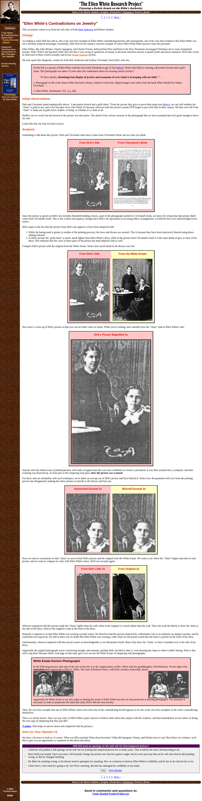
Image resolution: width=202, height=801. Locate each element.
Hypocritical (7, 37)
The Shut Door (8, 49)
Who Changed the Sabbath (8, 55)
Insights (104, 12)
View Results (115, 770)
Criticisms (10, 28)
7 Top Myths (7, 33)
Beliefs (95, 12)
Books (147, 12)
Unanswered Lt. (9, 52)
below (120, 67)
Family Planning (10, 40)
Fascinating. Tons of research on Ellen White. (10, 97)
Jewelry (6, 42)
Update (27, 726)
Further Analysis (80, 55)
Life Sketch (84, 12)
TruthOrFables (10, 791)
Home (75, 12)
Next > (117, 17)
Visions (138, 12)
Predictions (115, 12)
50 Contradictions (10, 35)
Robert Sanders (106, 29)
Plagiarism (6, 47)
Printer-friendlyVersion (8, 64)
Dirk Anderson (85, 29)
